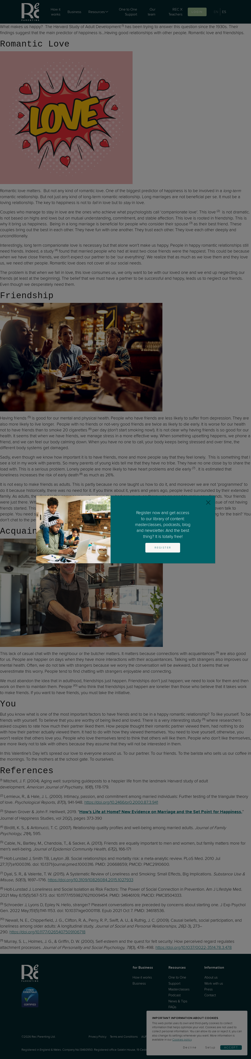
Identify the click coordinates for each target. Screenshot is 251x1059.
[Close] (208, 502)
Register (163, 547)
